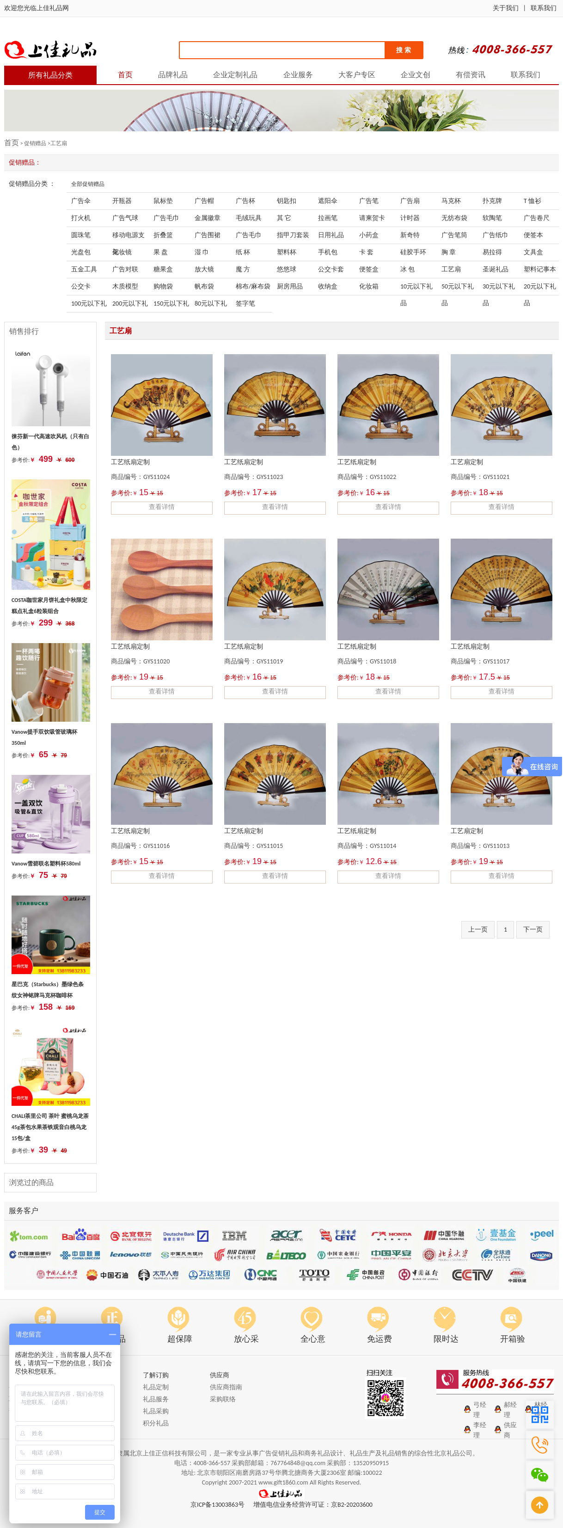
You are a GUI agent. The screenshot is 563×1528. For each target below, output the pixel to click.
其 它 (284, 218)
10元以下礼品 (416, 288)
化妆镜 (122, 252)
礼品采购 (156, 1411)
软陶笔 (492, 218)
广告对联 (125, 269)
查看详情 (162, 507)
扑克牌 (492, 201)
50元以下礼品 (457, 288)
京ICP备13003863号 (217, 1505)
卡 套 (366, 252)
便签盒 (369, 269)
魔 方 (243, 269)
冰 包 (407, 269)
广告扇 (410, 201)
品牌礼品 (173, 74)
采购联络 (223, 1399)
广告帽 (204, 201)
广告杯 (245, 201)
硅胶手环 (413, 252)
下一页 (533, 929)
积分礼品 (156, 1423)
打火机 (81, 218)
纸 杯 (243, 252)
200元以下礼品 (130, 306)
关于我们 (506, 8)
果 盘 (160, 252)
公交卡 (81, 286)
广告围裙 (207, 235)
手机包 (327, 252)
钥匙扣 (286, 201)
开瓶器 (122, 201)
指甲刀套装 (293, 235)
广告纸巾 (495, 235)
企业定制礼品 (235, 74)
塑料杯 (286, 252)
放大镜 (204, 269)
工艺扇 (451, 269)
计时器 (410, 218)
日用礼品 (331, 235)
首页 (125, 74)
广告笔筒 (454, 235)
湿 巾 (202, 252)
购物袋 (163, 286)
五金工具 (84, 269)
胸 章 (448, 252)
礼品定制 (156, 1387)
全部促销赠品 (87, 184)
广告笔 (369, 201)
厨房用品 (290, 286)
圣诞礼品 (495, 269)
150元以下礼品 (171, 306)
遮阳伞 (327, 201)
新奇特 (410, 235)
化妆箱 (369, 286)
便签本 (533, 235)
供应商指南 (226, 1387)
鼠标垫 (163, 201)
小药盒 (369, 235)
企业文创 (415, 74)
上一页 (478, 929)
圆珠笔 (81, 235)
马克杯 (451, 201)
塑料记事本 (540, 269)
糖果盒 (163, 269)
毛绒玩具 (249, 218)
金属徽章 (207, 218)
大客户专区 (356, 74)
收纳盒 (327, 286)
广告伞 (81, 201)
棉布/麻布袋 (253, 286)
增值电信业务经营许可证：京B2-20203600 (313, 1505)
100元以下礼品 (89, 306)
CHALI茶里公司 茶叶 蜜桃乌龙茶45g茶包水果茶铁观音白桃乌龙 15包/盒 (50, 1127)
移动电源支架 (128, 237)
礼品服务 (156, 1399)
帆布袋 (204, 286)
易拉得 (492, 252)
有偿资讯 (470, 74)
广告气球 (125, 218)
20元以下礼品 (540, 288)
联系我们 (544, 8)
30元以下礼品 (499, 288)
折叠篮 (163, 235)
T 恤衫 (532, 201)
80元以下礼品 (211, 306)
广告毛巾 (166, 218)
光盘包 (81, 252)
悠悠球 (286, 269)
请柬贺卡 (372, 218)
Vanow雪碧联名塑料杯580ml (46, 863)
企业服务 (298, 74)
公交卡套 (331, 269)
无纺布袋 (454, 218)
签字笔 (245, 303)
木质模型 (125, 286)
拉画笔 (327, 218)
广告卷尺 (537, 218)
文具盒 (533, 252)
